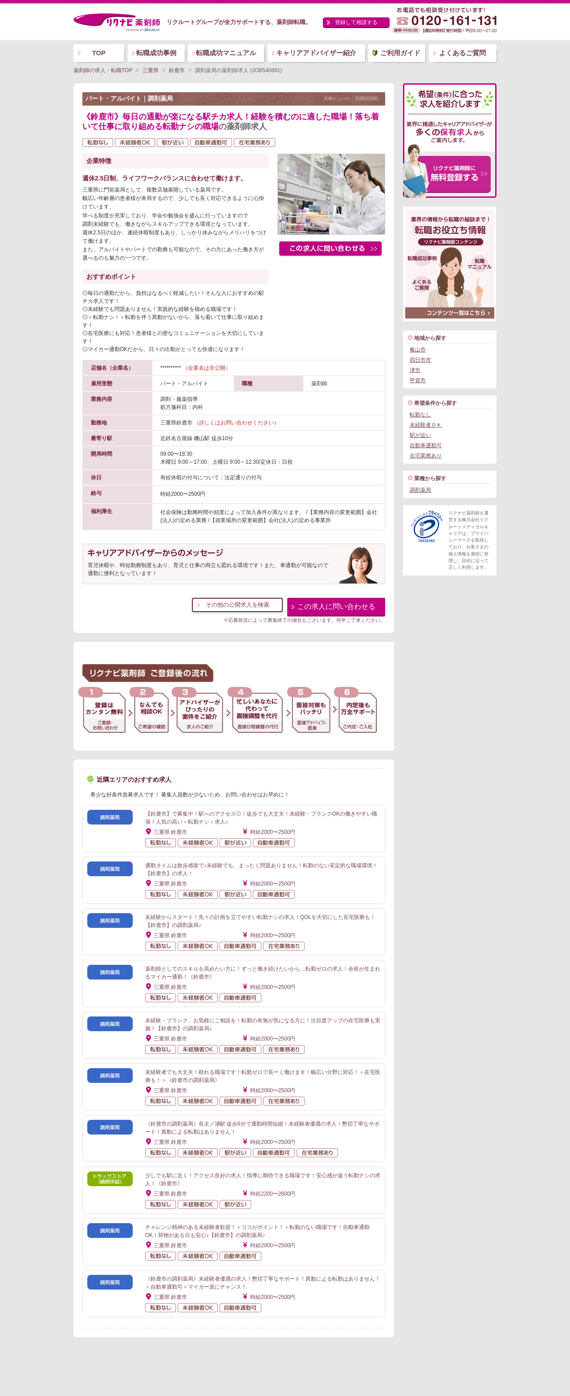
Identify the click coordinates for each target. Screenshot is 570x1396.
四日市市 (420, 360)
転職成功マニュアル (226, 53)
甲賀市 (418, 380)
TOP (99, 53)
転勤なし (420, 415)
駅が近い (420, 435)
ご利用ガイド (400, 53)
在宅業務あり (426, 456)
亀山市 (418, 350)
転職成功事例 (156, 53)
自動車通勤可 (426, 445)
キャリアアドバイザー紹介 (316, 53)
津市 (415, 370)
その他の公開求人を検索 (237, 604)
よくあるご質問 (462, 53)
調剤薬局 (420, 490)
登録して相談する (356, 22)
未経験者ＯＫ (426, 425)
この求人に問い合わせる (336, 606)
